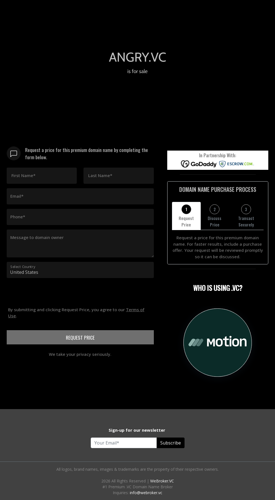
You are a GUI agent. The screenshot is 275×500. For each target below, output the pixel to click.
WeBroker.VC (162, 481)
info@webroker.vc (146, 492)
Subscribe (170, 443)
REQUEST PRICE (80, 337)
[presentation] (49, 324)
